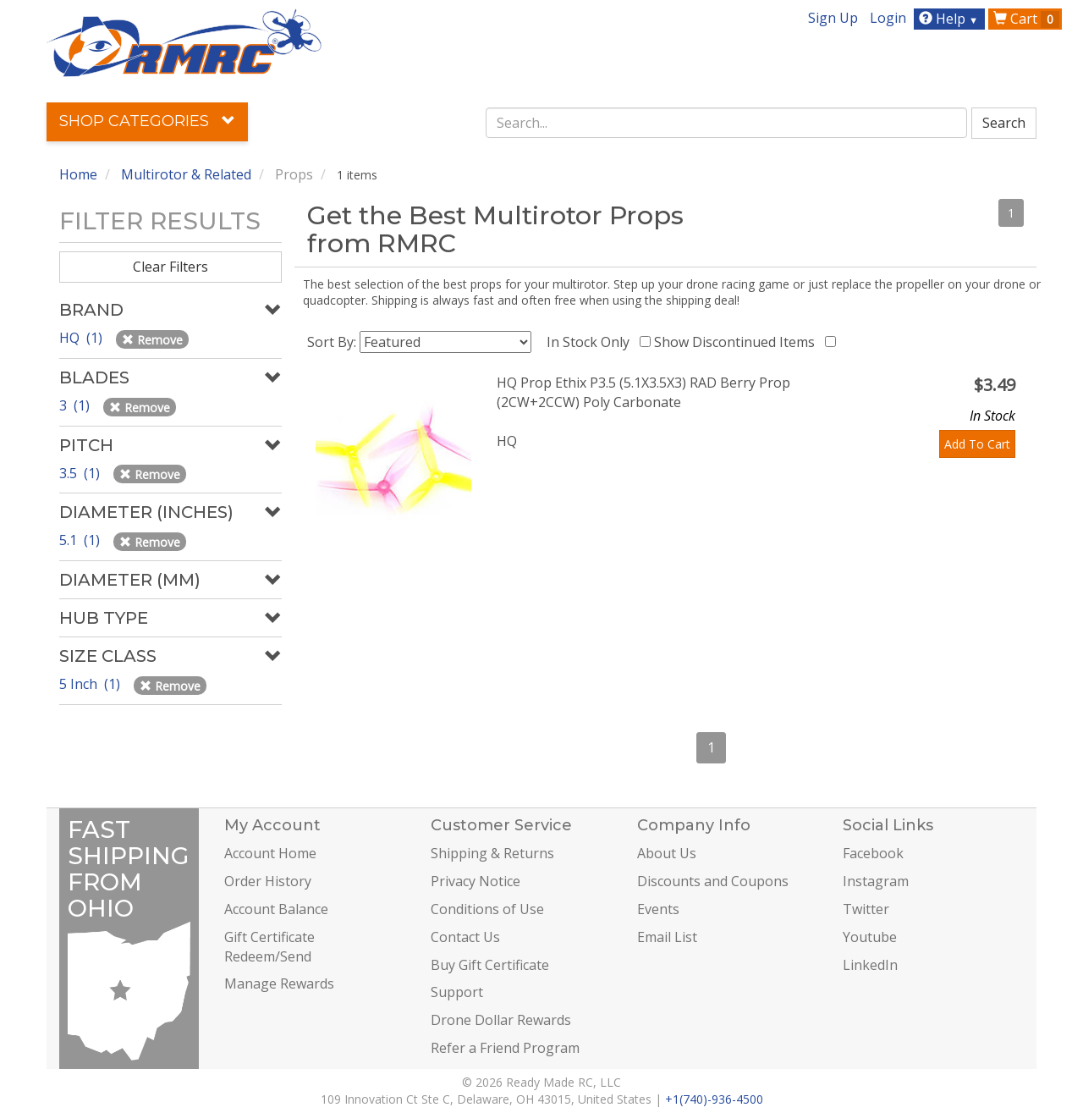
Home (78, 174)
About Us (666, 853)
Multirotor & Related (186, 174)
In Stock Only (591, 342)
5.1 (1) (81, 540)
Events (658, 909)
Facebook (873, 853)
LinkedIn (870, 965)
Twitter (866, 909)
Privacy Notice (475, 881)
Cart (1026, 18)
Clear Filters (170, 266)
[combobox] (727, 122)
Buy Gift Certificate (490, 965)
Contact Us (465, 937)
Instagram (876, 881)
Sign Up (833, 17)
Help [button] (950, 18)
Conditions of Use (487, 909)
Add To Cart (977, 444)
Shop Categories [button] (147, 121)
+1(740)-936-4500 (714, 1099)
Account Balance (276, 909)
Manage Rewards (279, 983)
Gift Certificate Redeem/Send (269, 947)
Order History (267, 881)
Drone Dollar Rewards (501, 1020)
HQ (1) (82, 337)
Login (888, 17)
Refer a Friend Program (505, 1048)
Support (457, 992)
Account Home (270, 853)
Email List (667, 937)
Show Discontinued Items (738, 342)
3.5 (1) (81, 473)
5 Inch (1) (91, 684)
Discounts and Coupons (713, 881)
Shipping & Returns (492, 853)
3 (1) (76, 405)
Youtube (870, 937)
